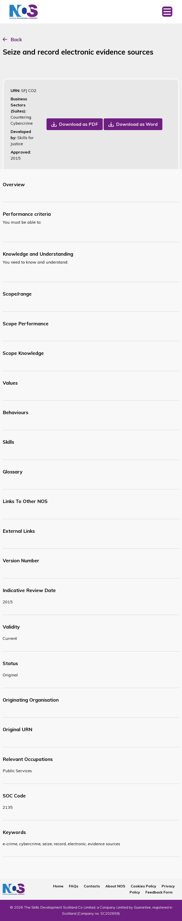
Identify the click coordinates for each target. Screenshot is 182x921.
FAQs (73, 886)
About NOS (115, 886)
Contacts (92, 886)
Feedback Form (159, 892)
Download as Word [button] (137, 124)
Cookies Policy (143, 886)
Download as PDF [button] (78, 124)
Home (58, 886)
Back (16, 39)
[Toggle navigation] (167, 12)
